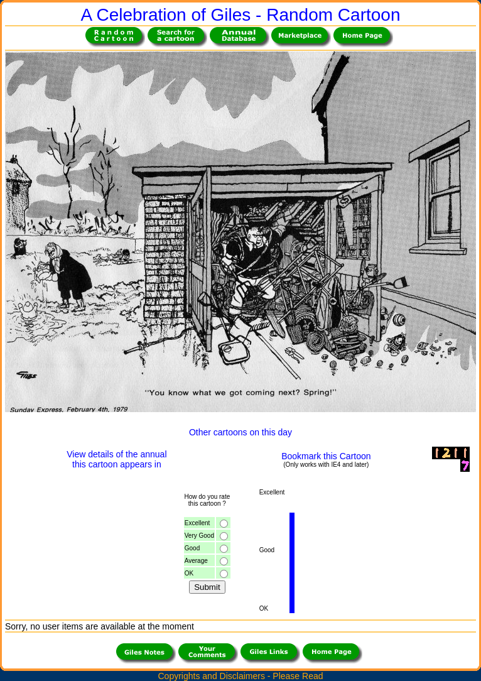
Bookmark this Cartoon (325, 456)
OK (189, 573)
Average (196, 560)
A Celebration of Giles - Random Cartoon (241, 15)
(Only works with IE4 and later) (326, 464)
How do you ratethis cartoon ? (207, 500)
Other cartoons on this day (240, 432)
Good (192, 548)
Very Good (199, 535)
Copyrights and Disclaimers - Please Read (240, 676)
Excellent (197, 523)
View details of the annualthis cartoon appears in (116, 459)
